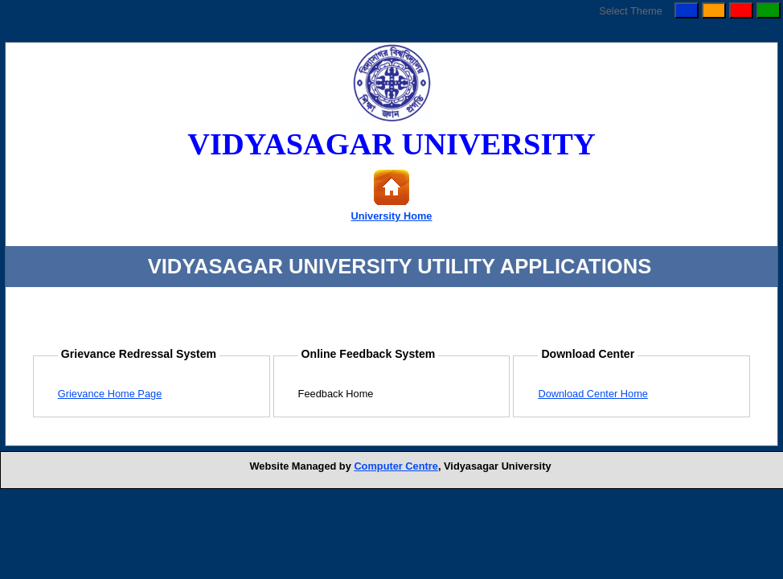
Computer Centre (396, 466)
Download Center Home (593, 394)
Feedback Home (336, 394)
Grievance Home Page (110, 394)
